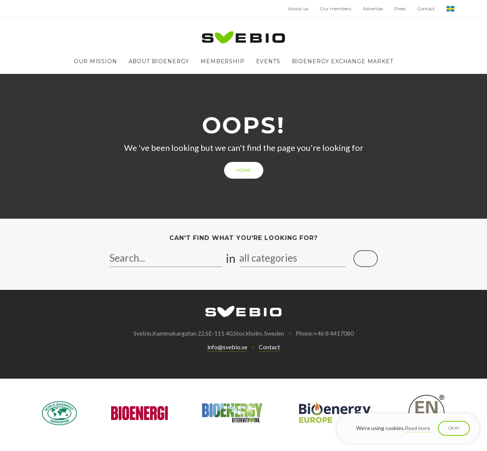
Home (243, 170)
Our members (335, 8)
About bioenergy (159, 61)
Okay (454, 428)
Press (400, 8)
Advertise (373, 8)
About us (298, 8)
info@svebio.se (227, 346)
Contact (426, 8)
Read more (417, 428)
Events (268, 61)
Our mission (95, 61)
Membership (222, 61)
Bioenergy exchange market (342, 61)
